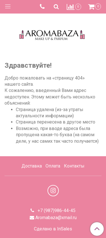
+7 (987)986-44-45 (55, 210)
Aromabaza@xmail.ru (56, 217)
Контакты (74, 166)
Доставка (31, 166)
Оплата (53, 166)
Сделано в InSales (53, 229)
